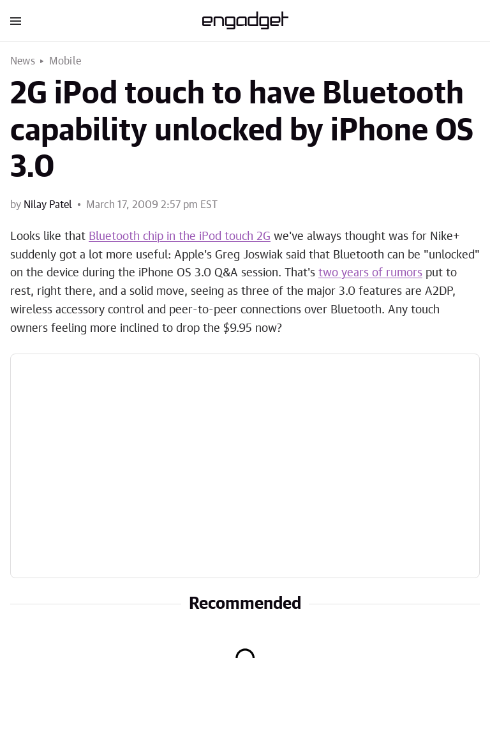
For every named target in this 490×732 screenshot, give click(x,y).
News (22, 61)
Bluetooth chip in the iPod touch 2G (180, 237)
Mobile (65, 61)
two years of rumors (370, 273)
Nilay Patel (48, 205)
